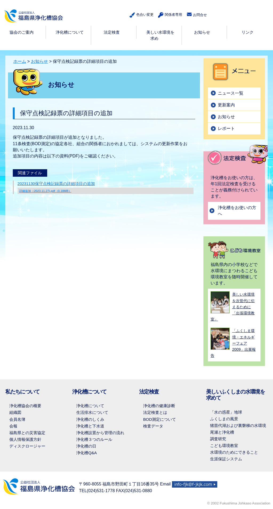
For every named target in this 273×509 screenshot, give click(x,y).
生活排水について (92, 412)
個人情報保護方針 (25, 439)
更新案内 (226, 105)
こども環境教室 (224, 445)
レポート (226, 128)
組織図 (15, 412)
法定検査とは (155, 412)
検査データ (153, 426)
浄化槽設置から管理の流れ (100, 432)
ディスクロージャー (27, 446)
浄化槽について (90, 405)
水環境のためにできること (234, 452)
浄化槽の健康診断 (159, 405)
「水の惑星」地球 (226, 412)
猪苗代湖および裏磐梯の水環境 (238, 425)
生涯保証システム (226, 459)
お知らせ (39, 61)
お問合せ (196, 15)
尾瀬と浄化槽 (222, 432)
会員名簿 (17, 419)
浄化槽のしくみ (90, 419)
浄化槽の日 (86, 446)
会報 (13, 426)
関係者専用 (169, 15)
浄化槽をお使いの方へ (237, 210)
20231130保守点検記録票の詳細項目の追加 (106, 188)
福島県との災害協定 (27, 432)
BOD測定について (159, 419)
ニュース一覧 (230, 93)
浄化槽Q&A (86, 452)
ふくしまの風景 (224, 419)
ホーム (19, 61)
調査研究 (218, 439)
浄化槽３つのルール (94, 439)
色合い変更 (140, 15)
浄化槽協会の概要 (25, 405)
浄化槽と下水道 (90, 426)
